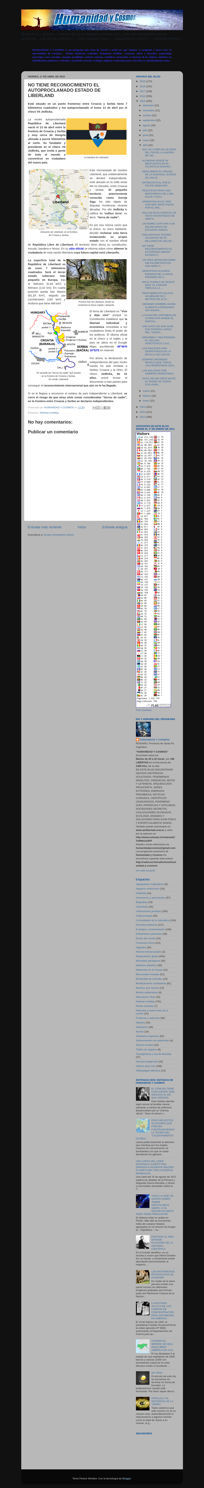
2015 (143, 101)
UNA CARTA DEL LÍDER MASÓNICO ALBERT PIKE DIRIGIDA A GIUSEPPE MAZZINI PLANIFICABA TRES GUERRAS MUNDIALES (155, 1167)
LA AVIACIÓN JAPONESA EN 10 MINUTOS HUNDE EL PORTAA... (159, 318)
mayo (146, 140)
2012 (143, 416)
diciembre (149, 105)
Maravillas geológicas (148, 960)
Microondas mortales (147, 974)
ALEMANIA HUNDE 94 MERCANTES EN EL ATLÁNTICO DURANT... (157, 163)
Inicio (82, 527)
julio (145, 130)
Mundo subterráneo (147, 992)
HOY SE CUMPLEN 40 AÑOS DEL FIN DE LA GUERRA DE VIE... (159, 152)
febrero (147, 395)
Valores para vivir (145, 1066)
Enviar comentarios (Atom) (59, 534)
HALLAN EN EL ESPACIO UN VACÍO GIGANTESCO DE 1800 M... (159, 215)
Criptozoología (144, 915)
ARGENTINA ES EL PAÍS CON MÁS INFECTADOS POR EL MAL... (158, 204)
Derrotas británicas (146, 924)
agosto (147, 125)
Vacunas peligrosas (147, 1061)
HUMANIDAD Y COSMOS (155, 739)
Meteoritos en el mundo (149, 969)
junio (146, 135)
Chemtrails (142, 906)
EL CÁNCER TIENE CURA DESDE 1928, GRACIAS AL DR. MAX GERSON (163, 1093)
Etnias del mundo (145, 938)
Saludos (140, 1022)
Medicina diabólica (146, 965)
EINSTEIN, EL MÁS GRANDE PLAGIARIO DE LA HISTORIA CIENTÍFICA (162, 1242)
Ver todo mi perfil (145, 870)
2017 (143, 91)
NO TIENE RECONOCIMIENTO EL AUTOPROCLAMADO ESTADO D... (157, 250)
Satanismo (142, 1027)
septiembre (149, 120)
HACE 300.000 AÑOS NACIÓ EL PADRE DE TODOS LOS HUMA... (159, 381)
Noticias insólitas (49, 412)
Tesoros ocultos (145, 1045)
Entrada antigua (114, 527)
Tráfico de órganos (146, 1049)
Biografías (141, 902)
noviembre (149, 110)
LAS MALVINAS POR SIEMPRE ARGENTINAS (158, 372)
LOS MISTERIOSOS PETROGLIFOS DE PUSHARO (163, 1274)
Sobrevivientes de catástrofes (152, 1040)
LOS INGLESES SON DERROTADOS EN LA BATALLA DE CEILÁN (156, 351)
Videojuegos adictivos (148, 1070)
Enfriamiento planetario (149, 933)
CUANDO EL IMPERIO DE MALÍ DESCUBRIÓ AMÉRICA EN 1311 (162, 1345)
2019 (143, 81)
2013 (143, 412)
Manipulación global (147, 956)
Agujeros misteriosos (147, 888)
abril (145, 145)
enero (146, 400)
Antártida (141, 893)
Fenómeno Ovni (145, 942)
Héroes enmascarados (149, 951)
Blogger (126, 1478)
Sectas (140, 1031)
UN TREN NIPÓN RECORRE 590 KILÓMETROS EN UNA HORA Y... (159, 263)
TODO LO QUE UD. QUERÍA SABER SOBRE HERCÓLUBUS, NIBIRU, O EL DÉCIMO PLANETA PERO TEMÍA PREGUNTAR (155, 1204)
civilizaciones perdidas (148, 911)
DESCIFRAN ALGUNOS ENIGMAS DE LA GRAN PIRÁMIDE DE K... (157, 274)
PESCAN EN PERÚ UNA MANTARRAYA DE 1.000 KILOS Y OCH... (157, 193)
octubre (147, 115)
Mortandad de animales (149, 978)
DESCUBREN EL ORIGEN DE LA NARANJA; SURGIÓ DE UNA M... (159, 174)
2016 (143, 96)
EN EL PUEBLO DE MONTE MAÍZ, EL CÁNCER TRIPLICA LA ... (158, 285)
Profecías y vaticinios (148, 1018)
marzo (147, 390)
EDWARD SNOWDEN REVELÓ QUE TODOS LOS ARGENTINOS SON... (159, 362)
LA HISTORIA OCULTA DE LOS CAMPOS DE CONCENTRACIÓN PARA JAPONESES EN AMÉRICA (162, 1311)
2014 (143, 406)
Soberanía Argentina (147, 1036)
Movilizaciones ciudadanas (151, 983)
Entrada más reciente (45, 527)
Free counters (144, 710)
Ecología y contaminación (150, 929)
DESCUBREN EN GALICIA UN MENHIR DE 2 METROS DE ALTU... (157, 296)
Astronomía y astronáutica (150, 897)
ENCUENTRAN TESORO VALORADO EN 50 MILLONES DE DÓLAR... (158, 237)
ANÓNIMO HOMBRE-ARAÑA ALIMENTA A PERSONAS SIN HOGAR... (159, 307)
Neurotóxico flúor (145, 997)
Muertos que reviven (147, 987)
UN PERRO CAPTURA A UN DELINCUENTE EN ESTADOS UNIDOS (158, 226)
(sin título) (156, 1372)
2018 (143, 86)
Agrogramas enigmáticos (150, 884)
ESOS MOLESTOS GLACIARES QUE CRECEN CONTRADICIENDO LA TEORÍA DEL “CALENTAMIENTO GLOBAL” (155, 1129)
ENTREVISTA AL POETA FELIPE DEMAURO (156, 184)
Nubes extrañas (145, 1006)
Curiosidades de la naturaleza (153, 920)
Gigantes (141, 947)
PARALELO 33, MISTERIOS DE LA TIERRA (162, 1401)
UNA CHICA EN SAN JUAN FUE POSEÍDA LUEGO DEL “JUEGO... (157, 329)
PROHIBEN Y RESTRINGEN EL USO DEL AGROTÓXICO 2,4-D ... (158, 340)
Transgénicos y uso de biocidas (153, 1054)
